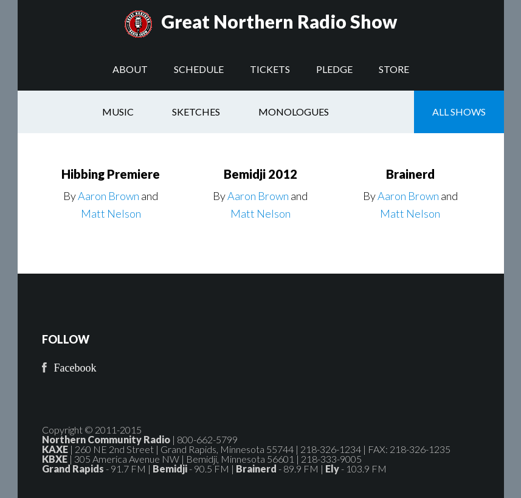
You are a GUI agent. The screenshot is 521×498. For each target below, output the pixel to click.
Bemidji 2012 (260, 174)
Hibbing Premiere (110, 174)
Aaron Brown (108, 195)
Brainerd (410, 174)
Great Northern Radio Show (279, 21)
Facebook (75, 367)
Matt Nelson (111, 213)
